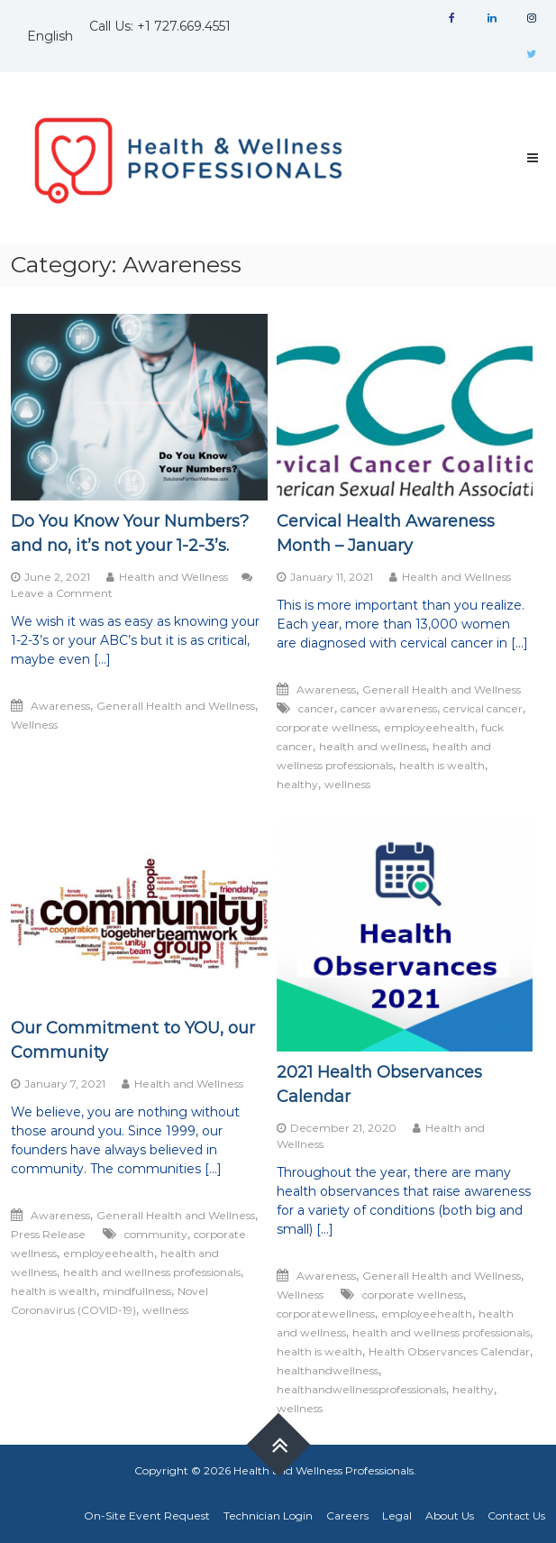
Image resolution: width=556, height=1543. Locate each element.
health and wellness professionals (152, 1272)
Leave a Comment (62, 593)
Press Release (48, 1234)
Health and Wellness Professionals (323, 1470)
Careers (347, 1515)
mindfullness (137, 1291)
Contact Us (516, 1515)
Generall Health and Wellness (175, 705)
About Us (449, 1515)
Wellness (34, 724)
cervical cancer (483, 708)
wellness (347, 784)
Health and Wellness (173, 576)
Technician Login (268, 1515)
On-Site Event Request (147, 1515)
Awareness (60, 705)
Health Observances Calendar (449, 1351)
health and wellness (372, 746)
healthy (297, 784)
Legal (397, 1515)
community (155, 1234)
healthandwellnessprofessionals (361, 1389)
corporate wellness (327, 727)
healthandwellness (327, 1370)
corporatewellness (326, 1313)
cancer (316, 708)
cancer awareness (389, 708)
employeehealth (429, 727)
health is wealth (442, 765)
